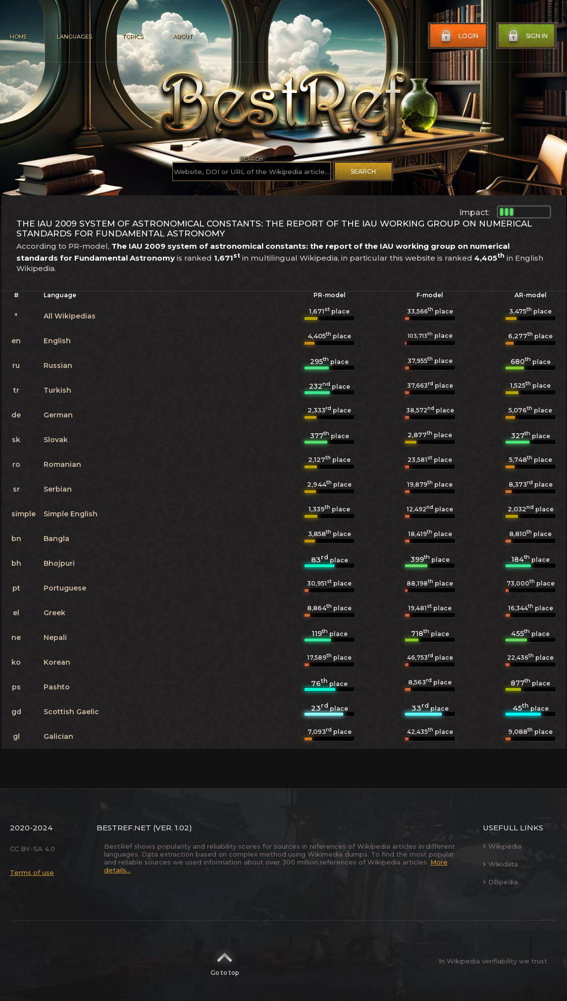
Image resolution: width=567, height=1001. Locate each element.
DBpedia (500, 882)
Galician (58, 736)
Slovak (56, 439)
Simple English (71, 513)
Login (458, 36)
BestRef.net (124, 827)
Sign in (527, 36)
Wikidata (500, 864)
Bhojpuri (59, 563)
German (58, 414)
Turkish (57, 390)
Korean (57, 662)
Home (18, 36)
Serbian (58, 489)
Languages (74, 36)
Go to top (224, 961)
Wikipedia (502, 846)
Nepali (55, 637)
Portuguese (65, 588)
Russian (58, 365)
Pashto (57, 686)
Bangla (56, 538)
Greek (54, 612)
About (182, 36)
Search (363, 171)
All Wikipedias (70, 316)
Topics (132, 36)
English (57, 340)
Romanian (62, 464)
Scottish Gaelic (71, 711)
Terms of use (32, 872)
